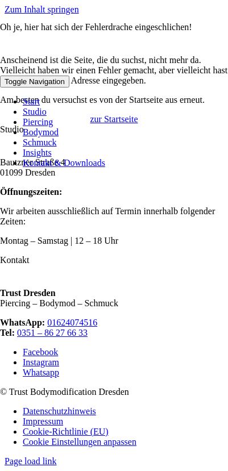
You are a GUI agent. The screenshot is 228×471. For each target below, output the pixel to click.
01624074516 (72, 322)
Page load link (31, 461)
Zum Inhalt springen (42, 9)
